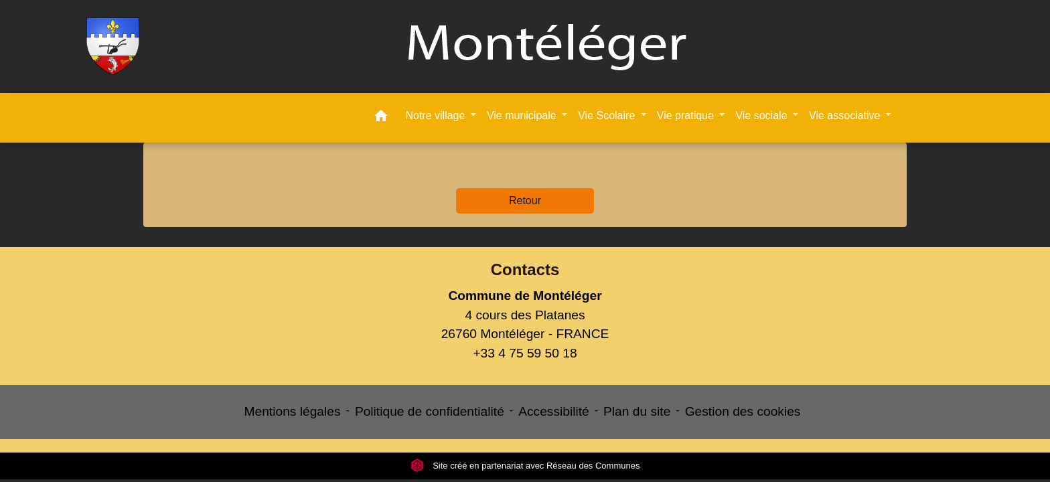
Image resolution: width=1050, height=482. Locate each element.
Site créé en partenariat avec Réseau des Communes (525, 466)
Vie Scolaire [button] (608, 115)
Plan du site (636, 411)
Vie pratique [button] (687, 115)
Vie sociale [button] (762, 115)
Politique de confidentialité (429, 411)
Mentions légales (292, 411)
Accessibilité (553, 411)
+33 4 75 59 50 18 (525, 353)
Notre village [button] (436, 115)
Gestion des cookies (743, 411)
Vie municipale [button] (523, 115)
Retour (525, 200)
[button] (381, 118)
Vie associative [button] (846, 115)
